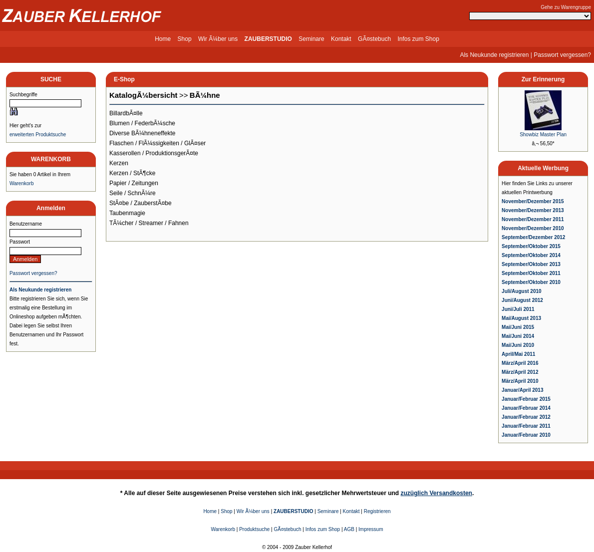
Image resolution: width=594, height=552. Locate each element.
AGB (349, 529)
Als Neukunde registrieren (494, 54)
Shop (185, 38)
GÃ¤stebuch (374, 38)
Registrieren (377, 511)
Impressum (370, 529)
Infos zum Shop (418, 38)
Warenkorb (21, 183)
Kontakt (341, 38)
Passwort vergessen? (562, 54)
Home (163, 38)
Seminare (311, 38)
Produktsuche (254, 529)
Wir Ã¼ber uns (218, 38)
